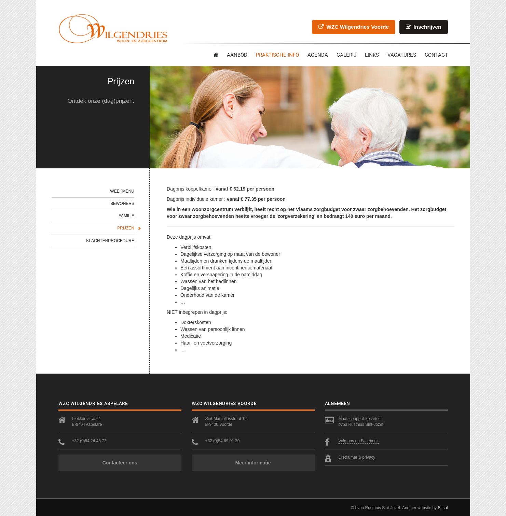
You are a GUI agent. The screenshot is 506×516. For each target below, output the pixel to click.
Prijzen (125, 228)
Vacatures (401, 55)
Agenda (317, 55)
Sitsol (443, 507)
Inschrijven (423, 27)
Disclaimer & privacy (357, 457)
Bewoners (122, 203)
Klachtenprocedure (110, 240)
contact (436, 55)
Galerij (346, 55)
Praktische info (277, 55)
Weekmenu (122, 191)
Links (372, 55)
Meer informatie (253, 462)
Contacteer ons (119, 462)
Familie (126, 215)
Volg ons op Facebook (359, 440)
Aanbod (237, 55)
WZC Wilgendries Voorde (353, 27)
